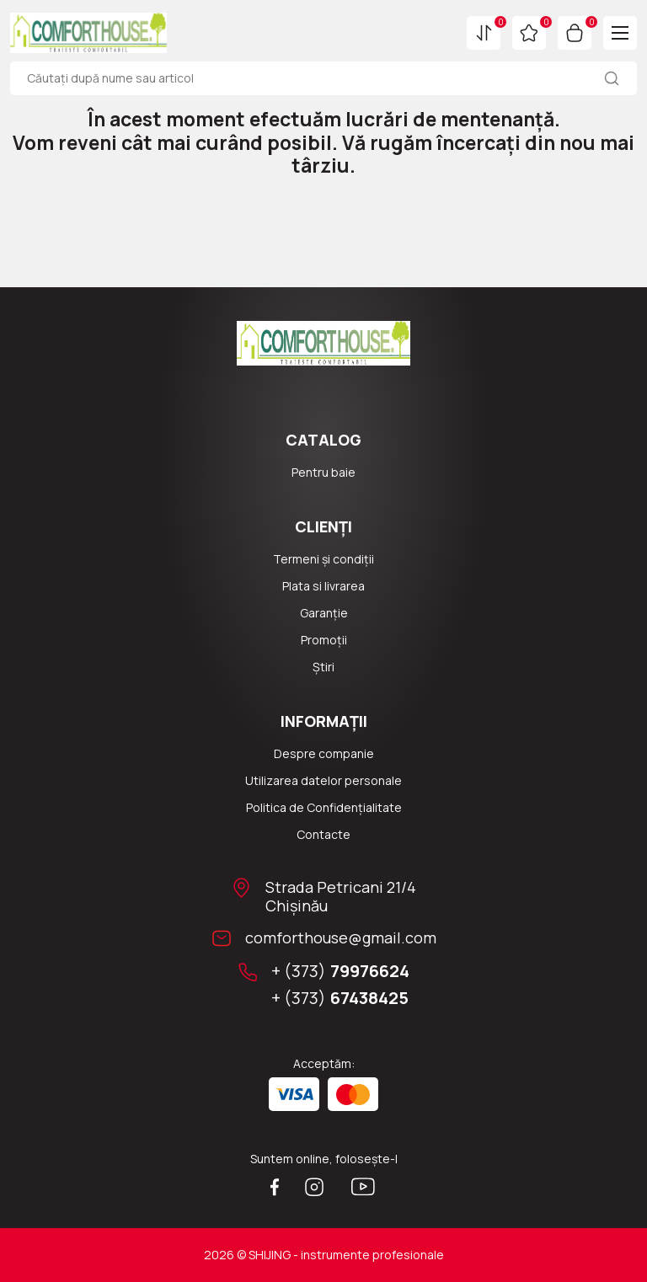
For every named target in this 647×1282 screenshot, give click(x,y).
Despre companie (324, 753)
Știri (323, 667)
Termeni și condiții (323, 559)
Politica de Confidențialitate (324, 807)
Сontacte (323, 834)
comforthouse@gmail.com (340, 937)
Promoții (324, 640)
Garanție (324, 613)
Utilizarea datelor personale (323, 780)
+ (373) (340, 971)
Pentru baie (323, 472)
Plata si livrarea (323, 586)
